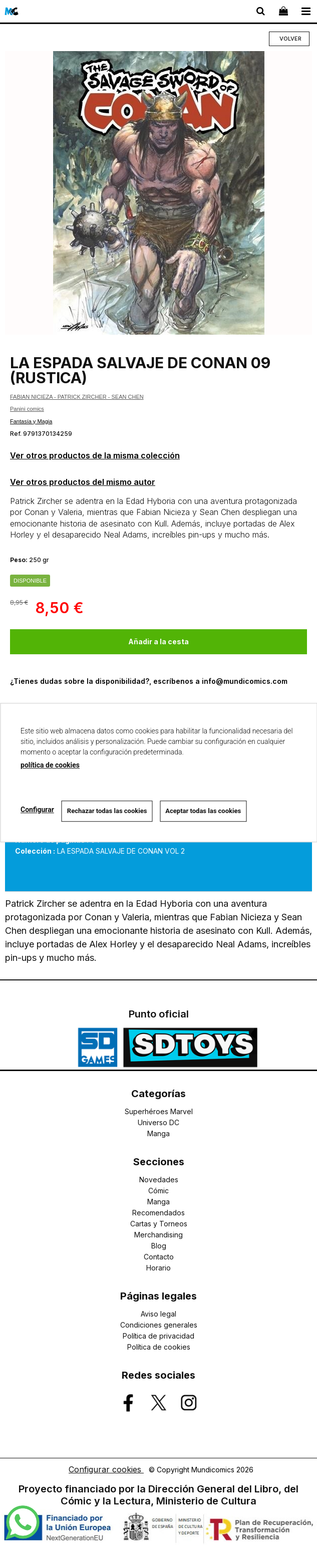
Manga (158, 1133)
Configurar (37, 810)
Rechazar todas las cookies (107, 811)
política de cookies (50, 765)
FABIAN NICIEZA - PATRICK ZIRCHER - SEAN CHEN (77, 397)
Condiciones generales (158, 1325)
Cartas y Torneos (158, 1223)
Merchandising (158, 1234)
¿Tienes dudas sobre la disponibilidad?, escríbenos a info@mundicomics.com (148, 681)
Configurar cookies (106, 1469)
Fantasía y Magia (31, 421)
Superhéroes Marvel (159, 1111)
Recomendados (158, 1212)
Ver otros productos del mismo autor (82, 482)
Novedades (158, 1179)
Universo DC (158, 1122)
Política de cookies (158, 1347)
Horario (158, 1267)
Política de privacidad (158, 1336)
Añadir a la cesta (158, 641)
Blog (158, 1245)
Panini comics (27, 409)
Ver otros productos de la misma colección (95, 455)
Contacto (159, 1256)
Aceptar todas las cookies (203, 811)
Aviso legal (158, 1314)
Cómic (158, 1190)
